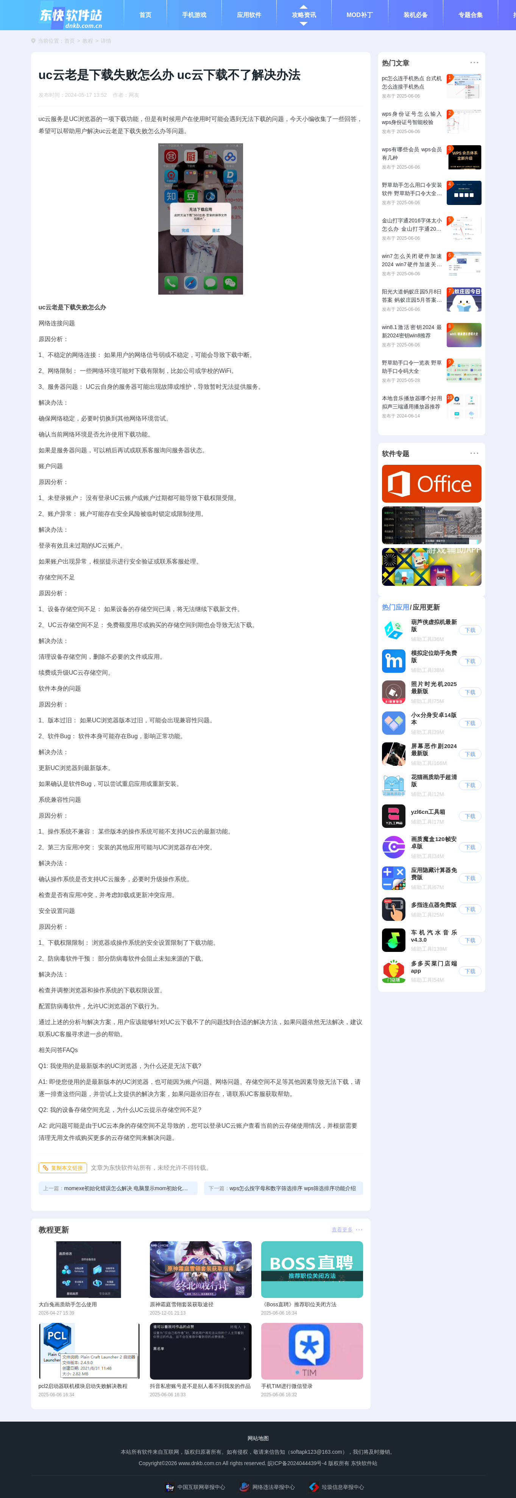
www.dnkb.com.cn (199, 1463)
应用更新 (426, 607)
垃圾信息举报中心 (336, 1487)
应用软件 (249, 15)
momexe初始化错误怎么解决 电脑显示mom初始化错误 (118, 1188)
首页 (145, 15)
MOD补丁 (360, 15)
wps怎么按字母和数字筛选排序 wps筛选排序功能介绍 (282, 1188)
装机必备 (416, 15)
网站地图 (258, 1438)
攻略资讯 (304, 15)
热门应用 (395, 607)
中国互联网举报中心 (194, 1487)
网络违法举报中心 (267, 1487)
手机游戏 (194, 15)
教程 (88, 40)
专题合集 (470, 15)
